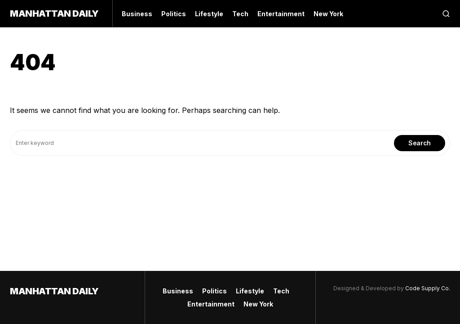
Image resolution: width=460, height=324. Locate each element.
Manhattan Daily (54, 13)
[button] (446, 13)
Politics (214, 291)
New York (258, 304)
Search (419, 143)
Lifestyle (250, 291)
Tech (281, 291)
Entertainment (210, 304)
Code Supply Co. (427, 288)
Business (178, 291)
